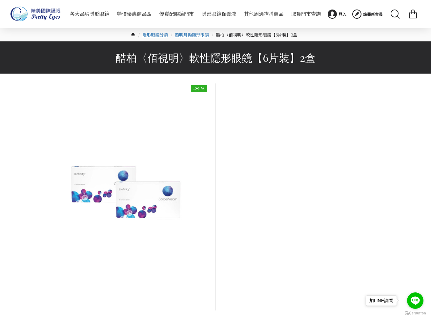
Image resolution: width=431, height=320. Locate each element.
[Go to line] (415, 300)
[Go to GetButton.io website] (415, 313)
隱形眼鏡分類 (155, 35)
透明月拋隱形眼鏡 (192, 35)
